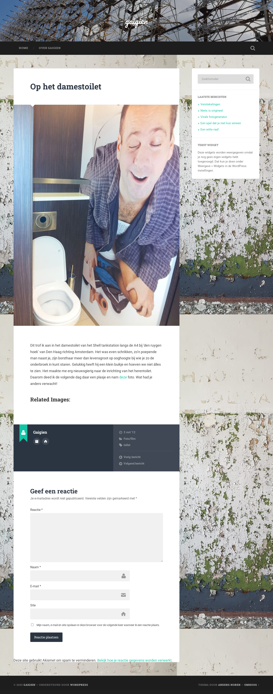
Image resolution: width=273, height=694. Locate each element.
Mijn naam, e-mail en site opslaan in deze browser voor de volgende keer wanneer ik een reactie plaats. (98, 625)
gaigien (136, 21)
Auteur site (45, 441)
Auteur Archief (36, 441)
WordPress (79, 684)
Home (23, 48)
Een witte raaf (209, 129)
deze (123, 377)
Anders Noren (229, 684)
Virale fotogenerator (213, 117)
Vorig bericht (132, 457)
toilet (127, 445)
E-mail (35, 586)
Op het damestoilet (65, 86)
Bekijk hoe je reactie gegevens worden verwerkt (134, 660)
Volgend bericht (134, 463)
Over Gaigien (50, 48)
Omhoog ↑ (251, 684)
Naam (35, 567)
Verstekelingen (210, 104)
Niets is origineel (211, 110)
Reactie (36, 509)
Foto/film (130, 439)
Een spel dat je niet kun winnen (220, 123)
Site (33, 605)
